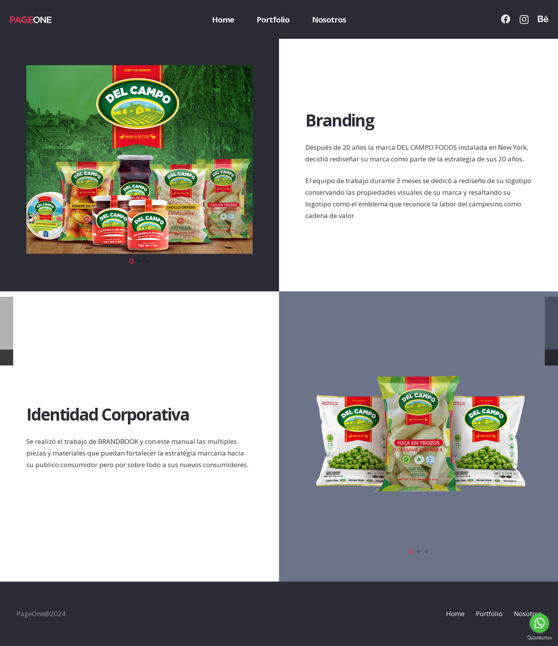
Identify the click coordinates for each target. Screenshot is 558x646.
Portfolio (489, 613)
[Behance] (543, 19)
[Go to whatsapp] (539, 623)
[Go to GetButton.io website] (539, 638)
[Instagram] (524, 19)
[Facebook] (505, 19)
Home (455, 613)
